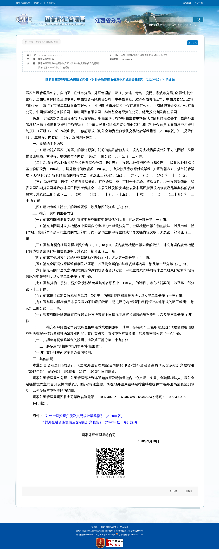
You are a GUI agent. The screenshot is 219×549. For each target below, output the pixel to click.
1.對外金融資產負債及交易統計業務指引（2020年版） (83, 416)
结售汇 (163, 25)
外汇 (180, 25)
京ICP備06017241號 (106, 534)
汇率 (186, 25)
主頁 (31, 42)
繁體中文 (51, 3)
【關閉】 (188, 491)
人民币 (193, 25)
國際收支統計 (52, 42)
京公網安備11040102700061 (131, 534)
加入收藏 (199, 3)
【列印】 (173, 491)
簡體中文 (38, 3)
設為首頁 (187, 3)
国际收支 (172, 25)
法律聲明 (95, 527)
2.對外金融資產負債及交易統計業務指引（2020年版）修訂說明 (89, 422)
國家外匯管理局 (23, 3)
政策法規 (39, 42)
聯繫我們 (105, 527)
